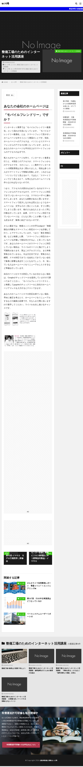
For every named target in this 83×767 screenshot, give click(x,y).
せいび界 (7, 65)
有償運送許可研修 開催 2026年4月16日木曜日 (69, 135)
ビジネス (13, 65)
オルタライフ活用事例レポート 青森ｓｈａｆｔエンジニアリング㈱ (38, 586)
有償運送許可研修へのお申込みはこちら (21, 745)
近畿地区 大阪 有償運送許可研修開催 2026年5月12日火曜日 (69, 120)
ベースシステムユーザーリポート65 (38, 615)
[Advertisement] (41, 27)
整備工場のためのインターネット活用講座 (69, 51)
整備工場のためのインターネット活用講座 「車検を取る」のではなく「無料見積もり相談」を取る (68, 670)
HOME (6, 82)
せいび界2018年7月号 (18, 69)
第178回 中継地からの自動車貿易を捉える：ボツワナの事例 (69, 104)
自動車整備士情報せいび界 (49, 761)
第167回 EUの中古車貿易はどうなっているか (38, 599)
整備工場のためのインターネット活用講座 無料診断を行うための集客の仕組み (41, 670)
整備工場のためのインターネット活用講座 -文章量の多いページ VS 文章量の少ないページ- (14, 699)
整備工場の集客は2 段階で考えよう (14, 669)
